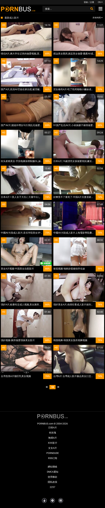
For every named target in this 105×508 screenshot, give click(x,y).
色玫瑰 (52, 432)
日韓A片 (52, 427)
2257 (52, 487)
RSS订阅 (52, 458)
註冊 (92, 2)
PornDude (52, 453)
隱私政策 (52, 482)
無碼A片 (52, 437)
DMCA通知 (52, 471)
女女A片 (52, 448)
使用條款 (52, 477)
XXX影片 (52, 442)
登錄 (86, 2)
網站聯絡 (52, 466)
